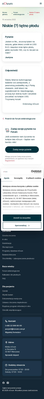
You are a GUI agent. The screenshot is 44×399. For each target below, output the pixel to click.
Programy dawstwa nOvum (12, 251)
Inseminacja (6, 243)
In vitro (5, 239)
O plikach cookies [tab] (33, 178)
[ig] (8, 383)
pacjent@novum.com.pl (15, 329)
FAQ (4, 279)
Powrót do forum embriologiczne (18, 119)
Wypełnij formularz (13, 332)
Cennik (5, 291)
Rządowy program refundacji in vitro (16, 306)
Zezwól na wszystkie (22, 218)
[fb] (3, 383)
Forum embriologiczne (18, 13)
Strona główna (4, 13)
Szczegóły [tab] (18, 178)
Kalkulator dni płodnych (11, 275)
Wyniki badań (7, 295)
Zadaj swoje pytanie (22, 149)
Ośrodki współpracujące (11, 310)
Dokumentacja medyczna (12, 299)
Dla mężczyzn (7, 247)
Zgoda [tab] (6, 178)
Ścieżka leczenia (9, 236)
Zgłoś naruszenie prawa (11, 388)
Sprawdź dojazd (12, 355)
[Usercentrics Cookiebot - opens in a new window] (31, 171)
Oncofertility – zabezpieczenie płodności (18, 258)
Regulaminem (10, 161)
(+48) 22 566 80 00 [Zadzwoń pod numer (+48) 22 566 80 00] (13, 326)
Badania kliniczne (9, 255)
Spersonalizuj (22, 225)
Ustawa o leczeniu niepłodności (14, 302)
